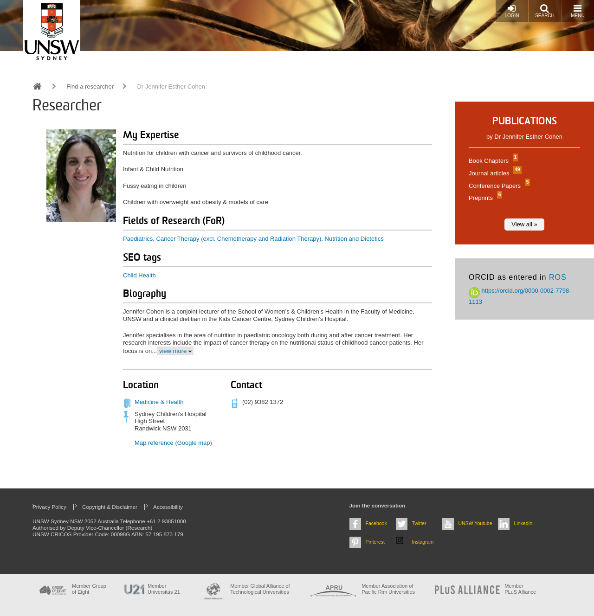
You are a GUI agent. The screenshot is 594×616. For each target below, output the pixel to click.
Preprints (484, 197)
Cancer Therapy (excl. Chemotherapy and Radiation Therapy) (239, 238)
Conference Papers (498, 185)
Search (545, 11)
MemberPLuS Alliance (520, 589)
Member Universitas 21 (164, 589)
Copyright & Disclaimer (109, 507)
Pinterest (375, 542)
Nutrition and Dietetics (354, 238)
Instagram (423, 542)
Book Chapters (492, 160)
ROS (558, 277)
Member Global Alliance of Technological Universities (260, 589)
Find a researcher (90, 86)
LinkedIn (523, 523)
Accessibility (168, 507)
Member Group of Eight (89, 589)
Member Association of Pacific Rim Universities (388, 589)
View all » (524, 224)
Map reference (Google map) (173, 442)
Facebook (376, 523)
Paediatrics (138, 238)
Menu (577, 11)
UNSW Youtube (475, 523)
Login (511, 11)
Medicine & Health (159, 401)
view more (173, 350)
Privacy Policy (49, 507)
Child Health (139, 275)
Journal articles (494, 173)
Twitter (419, 523)
